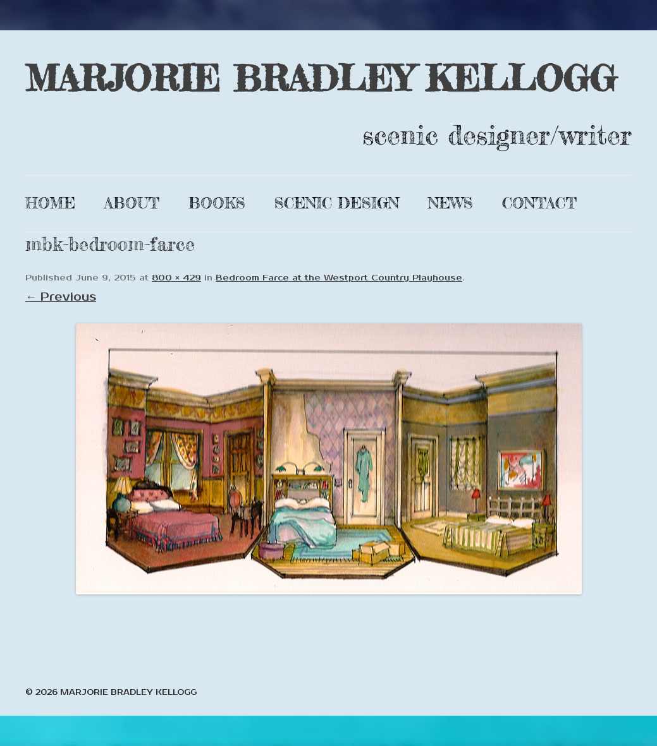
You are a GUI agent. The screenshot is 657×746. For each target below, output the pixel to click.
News (450, 203)
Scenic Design (336, 203)
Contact (539, 203)
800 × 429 (176, 278)
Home (50, 203)
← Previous (60, 297)
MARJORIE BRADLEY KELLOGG (320, 78)
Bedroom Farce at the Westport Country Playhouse (339, 278)
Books (216, 203)
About (131, 203)
